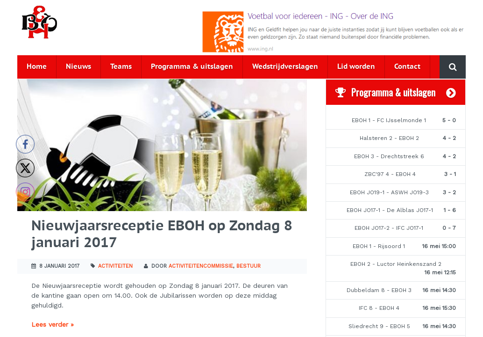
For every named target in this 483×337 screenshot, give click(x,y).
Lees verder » (52, 324)
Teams (121, 67)
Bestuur (248, 266)
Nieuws (78, 67)
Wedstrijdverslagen (285, 67)
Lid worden (356, 67)
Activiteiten (115, 266)
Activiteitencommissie (201, 266)
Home (37, 67)
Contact (407, 67)
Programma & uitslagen (192, 67)
